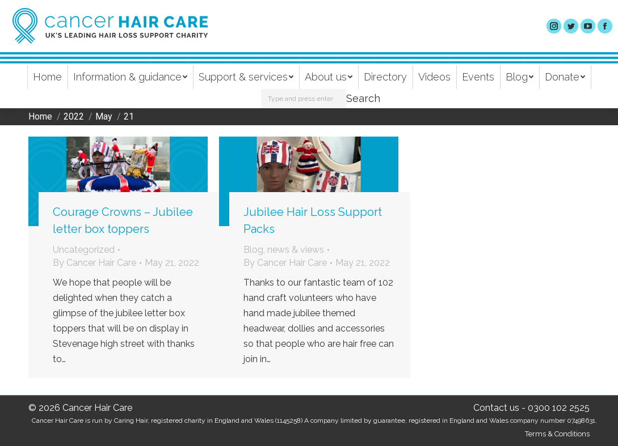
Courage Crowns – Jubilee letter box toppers (123, 220)
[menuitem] (47, 77)
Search (363, 98)
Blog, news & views (283, 249)
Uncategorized (84, 249)
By (94, 262)
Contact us (496, 407)
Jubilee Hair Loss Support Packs (312, 220)
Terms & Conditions (557, 434)
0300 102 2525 (559, 407)
